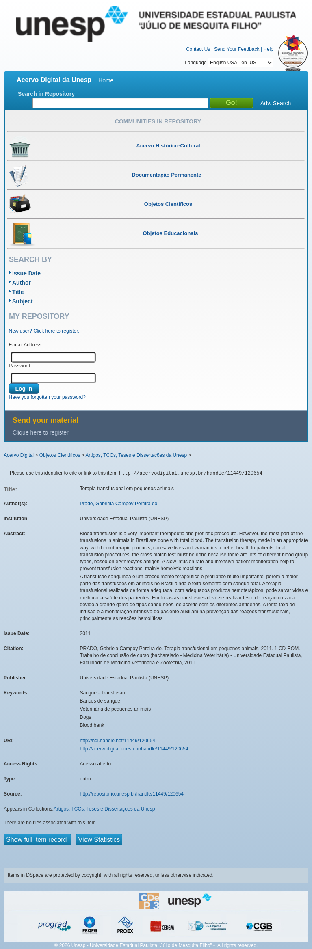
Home (105, 80)
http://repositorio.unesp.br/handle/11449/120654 (132, 794)
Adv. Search (275, 103)
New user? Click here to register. (44, 331)
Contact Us (198, 49)
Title (18, 292)
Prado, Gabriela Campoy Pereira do (119, 503)
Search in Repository (46, 94)
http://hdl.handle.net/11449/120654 (118, 741)
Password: (20, 366)
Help (268, 49)
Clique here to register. (41, 432)
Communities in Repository (158, 121)
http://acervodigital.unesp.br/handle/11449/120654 (134, 749)
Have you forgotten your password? (47, 397)
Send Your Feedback (236, 49)
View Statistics (99, 839)
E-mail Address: (26, 345)
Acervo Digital (19, 455)
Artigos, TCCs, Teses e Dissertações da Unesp (136, 455)
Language (229, 62)
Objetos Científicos (59, 455)
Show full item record (37, 839)
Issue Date (26, 273)
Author (21, 282)
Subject (22, 301)
